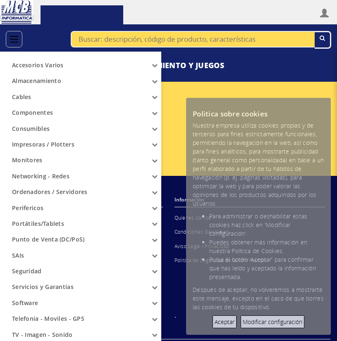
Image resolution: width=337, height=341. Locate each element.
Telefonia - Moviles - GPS (48, 318)
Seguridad (27, 271)
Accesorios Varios (38, 65)
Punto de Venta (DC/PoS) (48, 239)
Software (25, 303)
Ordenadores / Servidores (50, 192)
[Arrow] (155, 65)
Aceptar (224, 322)
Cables (21, 97)
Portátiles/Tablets (38, 223)
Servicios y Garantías (43, 287)
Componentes (32, 112)
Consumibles (31, 129)
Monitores (27, 160)
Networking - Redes (40, 176)
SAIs (18, 255)
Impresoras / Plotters (43, 144)
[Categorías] (14, 39)
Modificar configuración (272, 322)
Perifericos (27, 208)
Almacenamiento (36, 81)
